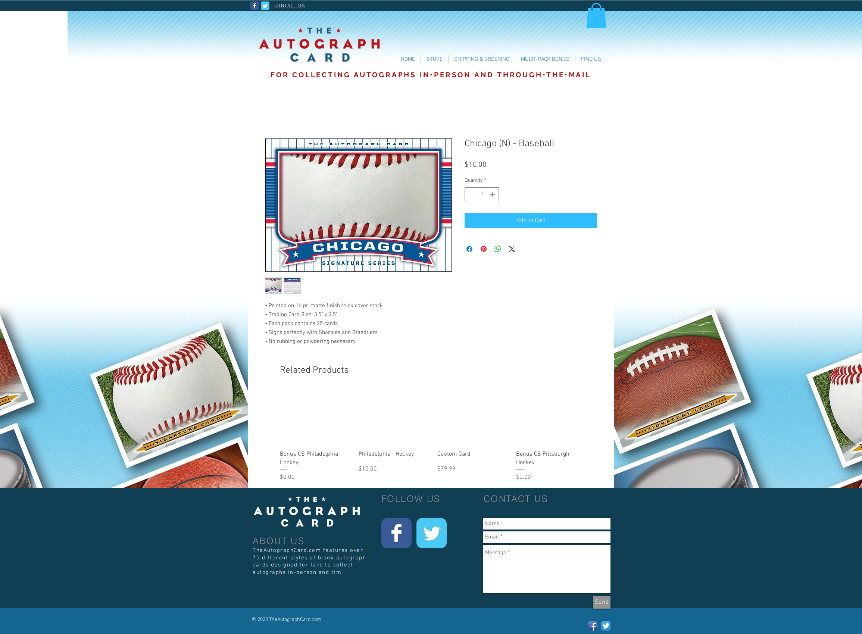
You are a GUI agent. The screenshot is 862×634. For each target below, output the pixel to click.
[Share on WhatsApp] (497, 248)
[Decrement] (470, 194)
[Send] (601, 602)
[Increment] (493, 194)
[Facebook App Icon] (592, 626)
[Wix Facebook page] (254, 5)
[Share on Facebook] (469, 248)
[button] (596, 15)
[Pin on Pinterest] (483, 248)
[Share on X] (511, 248)
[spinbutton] (481, 194)
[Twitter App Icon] (605, 626)
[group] (433, 436)
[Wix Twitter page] (265, 5)
